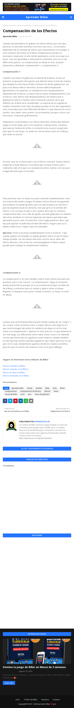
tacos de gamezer (24, 25)
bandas (39, 388)
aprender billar (18, 388)
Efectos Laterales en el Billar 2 (16, 369)
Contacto (56, 699)
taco (29, 394)
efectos (47, 391)
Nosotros (45, 699)
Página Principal (9, 25)
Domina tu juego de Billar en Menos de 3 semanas (34, 667)
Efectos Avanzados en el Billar (16, 376)
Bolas (62, 388)
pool (22, 394)
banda (29, 388)
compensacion (11, 391)
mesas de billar (11, 394)
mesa (56, 391)
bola (55, 388)
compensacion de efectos (30, 391)
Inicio (18, 699)
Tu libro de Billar (30, 699)
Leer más (9, 683)
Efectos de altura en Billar (14, 372)
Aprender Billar (37, 17)
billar (47, 388)
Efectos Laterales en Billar (14, 366)
